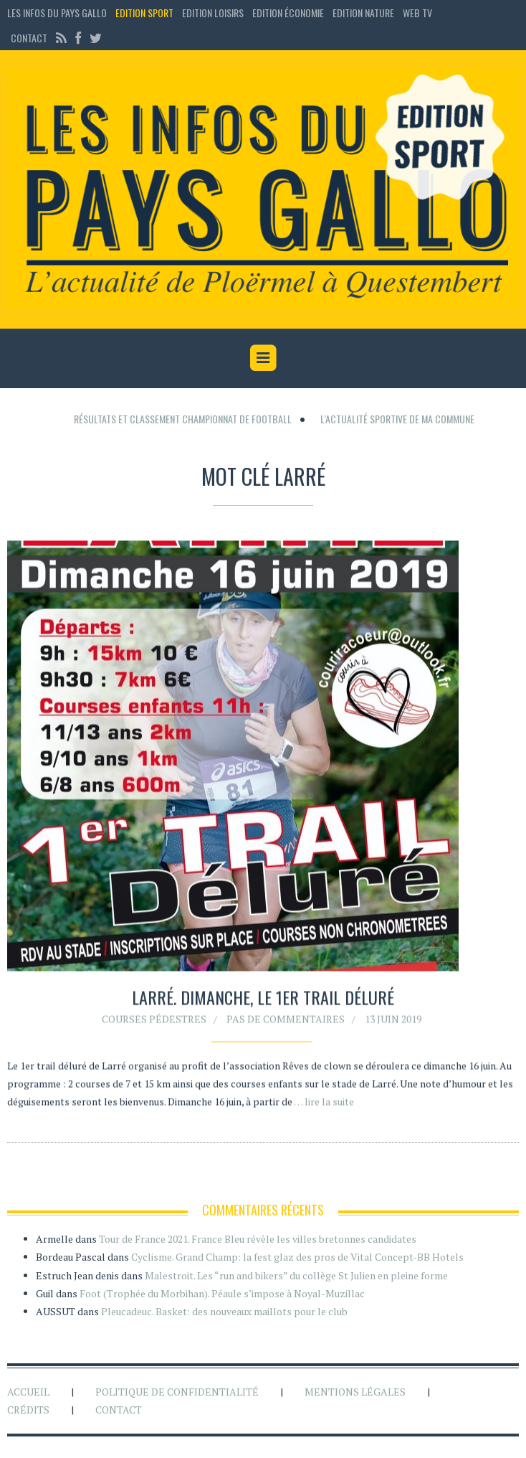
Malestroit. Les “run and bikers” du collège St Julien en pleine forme (296, 1275)
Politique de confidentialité (177, 1391)
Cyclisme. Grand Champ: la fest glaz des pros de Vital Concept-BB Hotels (297, 1257)
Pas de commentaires (285, 1021)
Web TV (417, 12)
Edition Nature (363, 12)
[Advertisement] (263, 407)
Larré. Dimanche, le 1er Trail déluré (263, 1000)
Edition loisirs (213, 12)
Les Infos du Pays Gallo (57, 12)
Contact (29, 37)
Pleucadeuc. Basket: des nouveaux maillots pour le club (224, 1311)
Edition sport (144, 12)
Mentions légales (355, 1391)
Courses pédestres (154, 1021)
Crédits (28, 1409)
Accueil (28, 1391)
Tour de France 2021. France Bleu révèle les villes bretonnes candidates (257, 1239)
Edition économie (288, 12)
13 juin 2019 (393, 1021)
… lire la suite (324, 1104)
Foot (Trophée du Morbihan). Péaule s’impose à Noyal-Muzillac (222, 1293)
